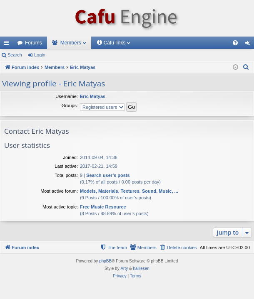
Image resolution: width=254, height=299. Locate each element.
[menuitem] (235, 43)
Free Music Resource (103, 206)
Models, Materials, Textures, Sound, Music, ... (129, 191)
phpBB (105, 261)
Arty (124, 268)
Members (70, 43)
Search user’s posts (108, 175)
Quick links (7, 44)
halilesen (141, 268)
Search (14, 54)
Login (39, 54)
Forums (33, 43)
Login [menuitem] (249, 44)
